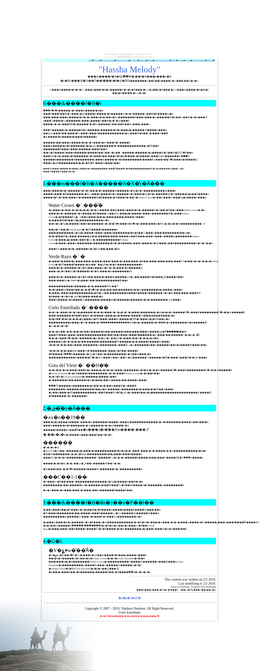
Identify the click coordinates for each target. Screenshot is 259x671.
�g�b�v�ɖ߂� (129, 597)
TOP (90, 60)
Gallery (134, 60)
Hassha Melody (199, 60)
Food (188, 60)
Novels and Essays (162, 60)
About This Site (122, 60)
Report (97, 60)
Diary (210, 60)
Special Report (108, 60)
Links (181, 60)
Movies (143, 60)
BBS (174, 60)
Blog (151, 60)
